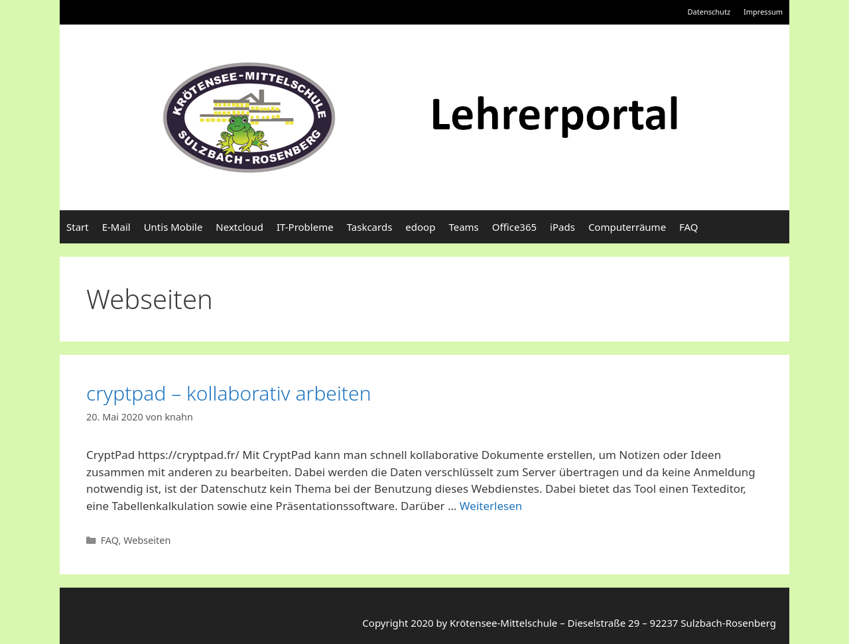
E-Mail (116, 226)
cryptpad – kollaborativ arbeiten (228, 393)
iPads (562, 226)
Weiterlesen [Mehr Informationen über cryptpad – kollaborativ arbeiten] (491, 505)
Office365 (514, 226)
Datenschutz (709, 12)
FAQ (688, 226)
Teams (463, 226)
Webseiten (146, 540)
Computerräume (627, 226)
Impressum (763, 12)
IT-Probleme (305, 226)
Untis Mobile (173, 226)
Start (77, 226)
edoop (420, 226)
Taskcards (370, 226)
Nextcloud (239, 226)
